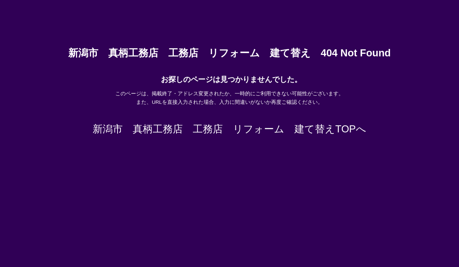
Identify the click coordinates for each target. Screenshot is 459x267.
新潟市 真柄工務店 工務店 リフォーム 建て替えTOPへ (229, 129)
